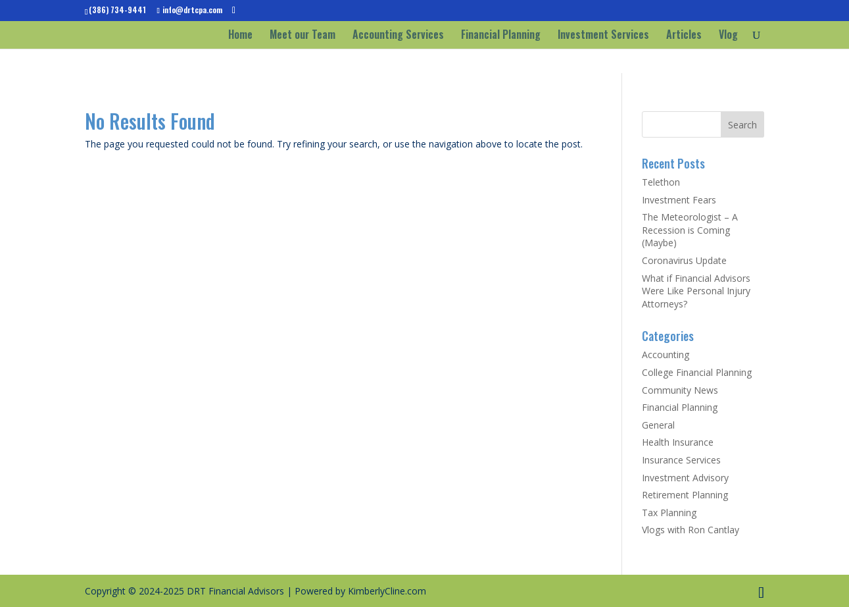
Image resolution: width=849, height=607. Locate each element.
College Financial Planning (697, 372)
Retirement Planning (685, 494)
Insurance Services (681, 460)
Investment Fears (679, 200)
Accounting (665, 354)
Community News (680, 390)
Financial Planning (501, 36)
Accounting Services (398, 36)
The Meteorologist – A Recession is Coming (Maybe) (690, 230)
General (658, 425)
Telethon (661, 182)
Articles (684, 36)
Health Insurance (678, 442)
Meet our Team (302, 36)
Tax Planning (669, 512)
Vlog (728, 36)
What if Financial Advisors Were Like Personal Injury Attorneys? (696, 291)
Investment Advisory (685, 477)
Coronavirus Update (684, 260)
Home (240, 36)
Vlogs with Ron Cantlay (690, 529)
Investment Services (603, 36)
